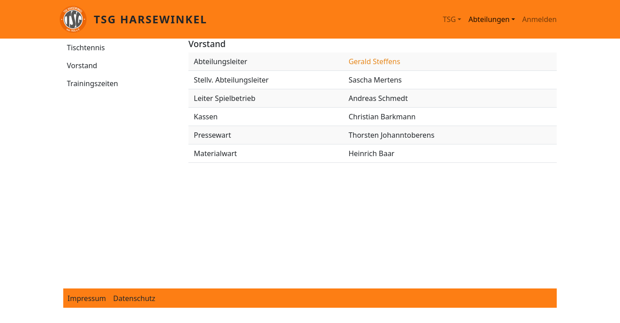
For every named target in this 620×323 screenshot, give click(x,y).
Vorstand (82, 65)
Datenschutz (134, 298)
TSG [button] (449, 19)
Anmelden (539, 19)
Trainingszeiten (92, 83)
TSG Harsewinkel (150, 19)
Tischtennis (86, 47)
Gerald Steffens (374, 61)
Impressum (87, 298)
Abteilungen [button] (489, 19)
